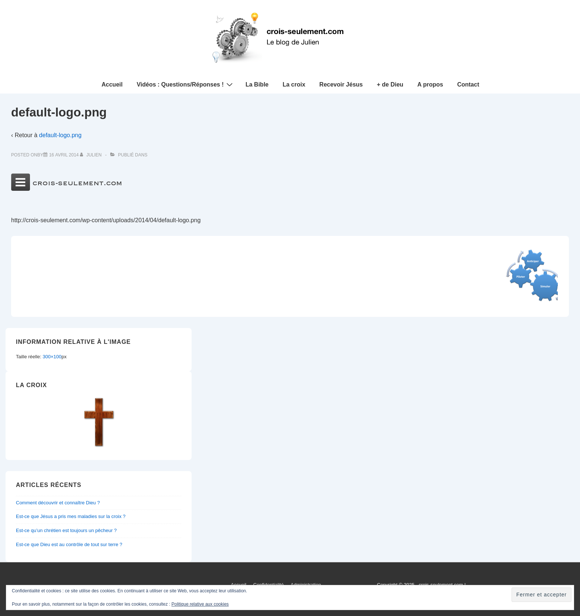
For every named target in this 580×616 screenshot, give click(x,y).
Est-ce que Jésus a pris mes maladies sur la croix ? (70, 516)
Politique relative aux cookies (200, 604)
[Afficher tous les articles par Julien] (91, 155)
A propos (430, 84)
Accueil (112, 84)
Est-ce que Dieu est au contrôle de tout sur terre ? (69, 544)
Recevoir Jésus (340, 84)
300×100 (52, 356)
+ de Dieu (390, 84)
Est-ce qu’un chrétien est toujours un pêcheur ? (66, 530)
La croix (294, 84)
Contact (468, 84)
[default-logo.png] (64, 155)
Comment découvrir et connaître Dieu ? (58, 502)
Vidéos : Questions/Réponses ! (185, 84)
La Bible (257, 84)
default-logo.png (60, 135)
